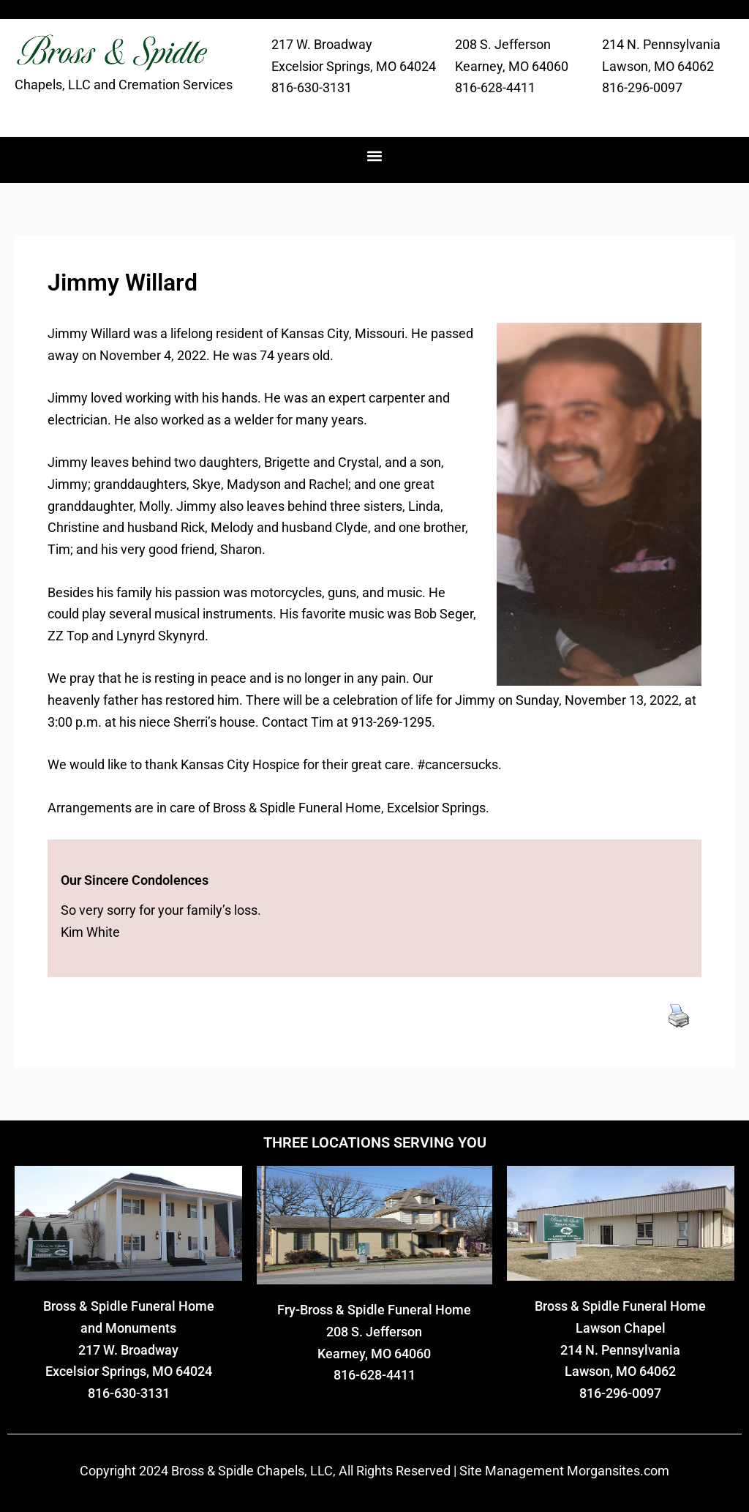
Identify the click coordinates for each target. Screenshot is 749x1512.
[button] (375, 156)
